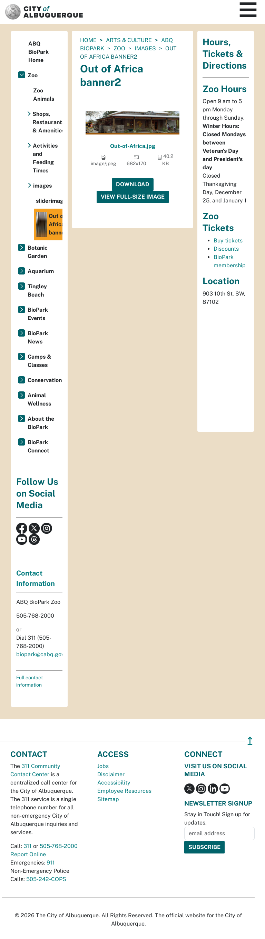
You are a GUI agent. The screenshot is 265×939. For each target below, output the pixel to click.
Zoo (119, 48)
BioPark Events (38, 314)
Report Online (28, 854)
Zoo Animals (43, 94)
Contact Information (35, 578)
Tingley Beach (37, 290)
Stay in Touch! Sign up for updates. (217, 818)
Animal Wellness (39, 399)
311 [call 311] (27, 846)
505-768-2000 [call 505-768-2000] (59, 846)
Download (132, 184)
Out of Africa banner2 (49, 224)
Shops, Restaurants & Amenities (47, 122)
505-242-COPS (46, 879)
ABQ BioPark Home (38, 51)
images (145, 48)
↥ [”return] (250, 741)
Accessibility (113, 782)
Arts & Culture (129, 40)
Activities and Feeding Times (45, 158)
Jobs (103, 766)
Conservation (45, 380)
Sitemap (108, 799)
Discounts (226, 249)
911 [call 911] (51, 862)
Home (88, 40)
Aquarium (41, 271)
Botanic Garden (38, 251)
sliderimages (49, 201)
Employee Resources (124, 791)
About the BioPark (41, 423)
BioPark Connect (38, 446)
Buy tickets (228, 240)
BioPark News (38, 337)
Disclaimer (111, 774)
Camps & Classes (39, 360)
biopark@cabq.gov (40, 654)
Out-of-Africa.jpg (132, 146)
